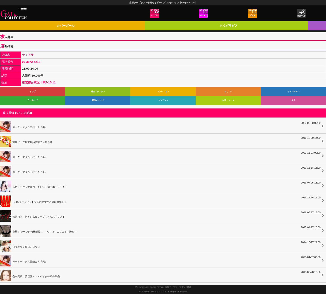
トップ (33, 91)
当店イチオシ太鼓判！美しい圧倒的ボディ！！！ (160, 186)
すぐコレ (228, 91)
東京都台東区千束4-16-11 (39, 82)
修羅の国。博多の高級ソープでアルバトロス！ (160, 215)
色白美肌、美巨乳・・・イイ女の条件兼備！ (160, 275)
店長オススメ (98, 100)
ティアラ (28, 54)
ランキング (33, 100)
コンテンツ (163, 100)
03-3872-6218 (31, 62)
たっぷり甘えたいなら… (160, 245)
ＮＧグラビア (228, 25)
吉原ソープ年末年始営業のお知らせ (160, 141)
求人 (293, 100)
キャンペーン (293, 91)
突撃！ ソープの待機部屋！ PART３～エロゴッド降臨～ (160, 230)
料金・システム (98, 91)
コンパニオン (163, 91)
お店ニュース (228, 100)
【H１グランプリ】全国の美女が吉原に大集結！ (160, 200)
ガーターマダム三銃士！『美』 (160, 126)
